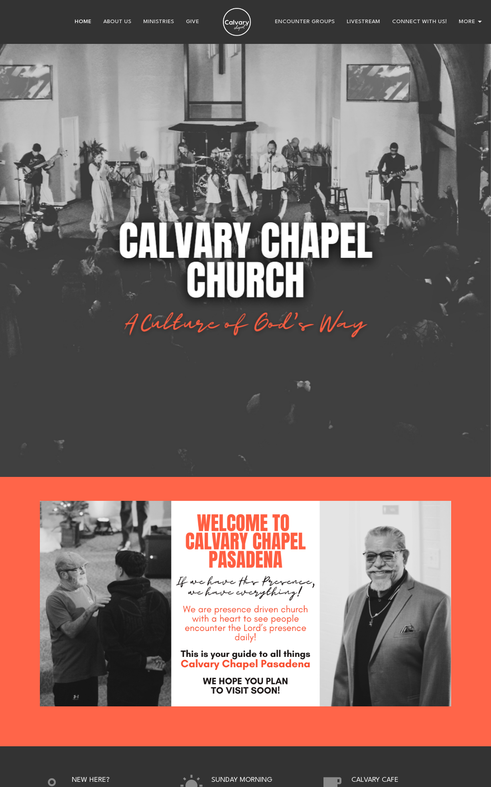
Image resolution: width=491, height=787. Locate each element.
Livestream (363, 21)
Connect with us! (419, 21)
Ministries (158, 21)
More (471, 22)
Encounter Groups (305, 21)
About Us (117, 21)
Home (83, 21)
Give (192, 21)
